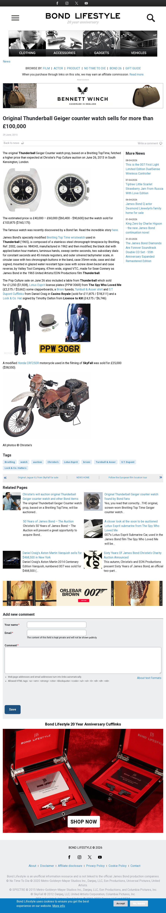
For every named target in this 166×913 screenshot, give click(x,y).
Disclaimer (47, 866)
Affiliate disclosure (70, 866)
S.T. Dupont (127, 462)
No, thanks (139, 903)
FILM (46, 68)
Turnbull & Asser (106, 462)
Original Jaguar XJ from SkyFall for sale (38, 477)
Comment (11, 645)
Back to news (11, 143)
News (6, 61)
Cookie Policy (118, 866)
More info (58, 906)
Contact (135, 866)
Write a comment (148, 143)
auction (37, 462)
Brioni (60, 289)
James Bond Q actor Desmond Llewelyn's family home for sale (143, 208)
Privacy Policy (95, 866)
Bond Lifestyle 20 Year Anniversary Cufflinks (83, 724)
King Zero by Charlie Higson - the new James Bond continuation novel (144, 228)
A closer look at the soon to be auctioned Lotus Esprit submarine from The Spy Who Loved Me (132, 526)
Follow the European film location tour (128, 477)
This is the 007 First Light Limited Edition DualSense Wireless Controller (143, 169)
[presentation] (33, 695)
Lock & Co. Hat (12, 298)
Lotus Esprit (37, 285)
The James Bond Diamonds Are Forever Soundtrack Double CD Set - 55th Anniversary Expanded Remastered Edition (144, 252)
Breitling (10, 462)
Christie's (53, 462)
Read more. (136, 74)
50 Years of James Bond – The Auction (48, 521)
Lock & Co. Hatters (15, 468)
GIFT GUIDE (133, 68)
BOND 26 (116, 68)
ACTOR (58, 68)
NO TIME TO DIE (95, 68)
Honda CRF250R (28, 363)
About (32, 866)
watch (23, 462)
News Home (83, 477)
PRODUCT (73, 68)
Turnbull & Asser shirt (89, 289)
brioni (86, 462)
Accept (120, 903)
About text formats (149, 678)
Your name (11, 624)
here (115, 230)
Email (8, 632)
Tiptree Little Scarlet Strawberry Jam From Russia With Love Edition (144, 188)
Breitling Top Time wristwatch (66, 237)
